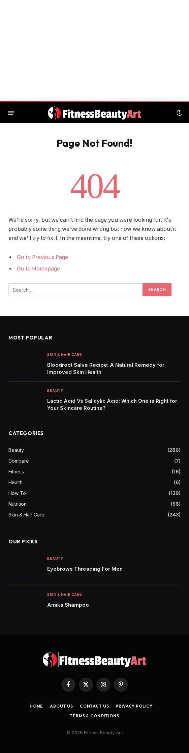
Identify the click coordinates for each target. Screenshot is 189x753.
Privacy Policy (134, 706)
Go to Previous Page (42, 257)
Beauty (55, 390)
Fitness (16, 471)
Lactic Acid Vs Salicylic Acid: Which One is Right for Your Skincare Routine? (112, 404)
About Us (61, 706)
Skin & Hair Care (64, 354)
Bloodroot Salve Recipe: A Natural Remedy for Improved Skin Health (105, 368)
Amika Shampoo (68, 605)
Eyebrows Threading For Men (85, 569)
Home (36, 706)
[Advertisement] (94, 50)
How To (17, 493)
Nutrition (17, 504)
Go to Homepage (38, 268)
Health (15, 482)
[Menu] (11, 113)
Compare (18, 461)
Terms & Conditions (94, 715)
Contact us (94, 706)
